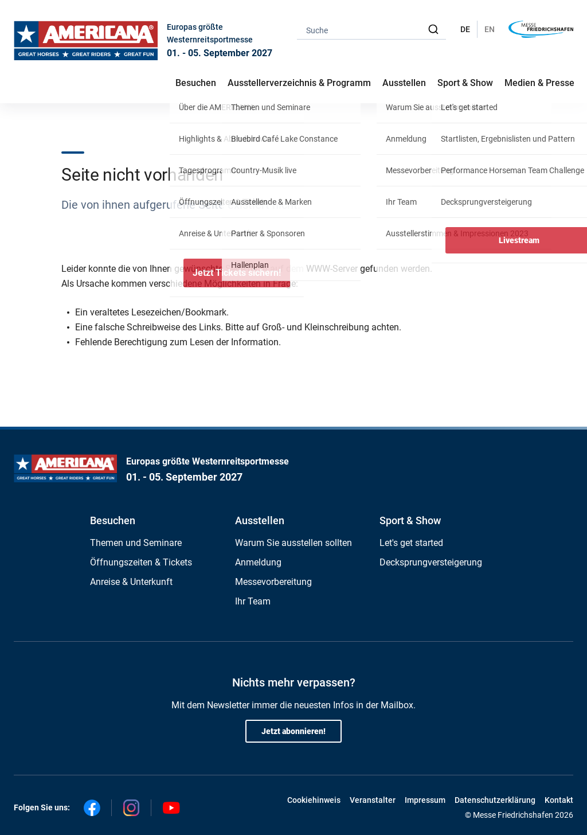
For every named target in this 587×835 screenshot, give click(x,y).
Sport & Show (410, 520)
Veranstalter (373, 800)
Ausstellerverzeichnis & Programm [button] (299, 82)
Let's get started (411, 542)
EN (489, 29)
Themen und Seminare (136, 542)
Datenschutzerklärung (495, 800)
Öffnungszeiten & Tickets (141, 562)
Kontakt (559, 800)
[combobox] (371, 29)
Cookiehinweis (314, 800)
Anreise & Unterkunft (131, 581)
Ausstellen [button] (404, 82)
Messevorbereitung (273, 581)
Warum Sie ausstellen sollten (293, 542)
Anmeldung (258, 562)
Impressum (425, 800)
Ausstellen (259, 520)
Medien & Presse (539, 82)
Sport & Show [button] (465, 82)
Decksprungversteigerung (430, 562)
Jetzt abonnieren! (293, 731)
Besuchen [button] (195, 82)
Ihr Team (253, 601)
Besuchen (112, 520)
